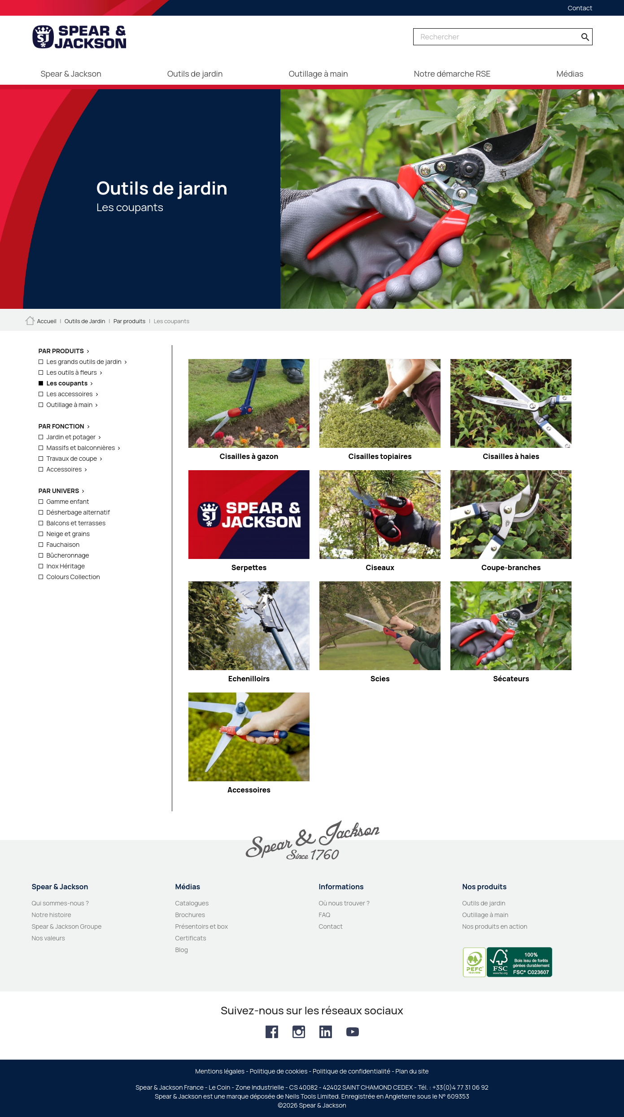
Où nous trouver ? (344, 903)
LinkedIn (325, 1032)
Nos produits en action (495, 926)
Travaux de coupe (72, 458)
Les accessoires (70, 394)
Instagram (298, 1032)
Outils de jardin (484, 903)
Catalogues (192, 903)
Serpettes (249, 567)
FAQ (325, 914)
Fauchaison (63, 544)
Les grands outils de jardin (84, 361)
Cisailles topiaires (380, 456)
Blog (181, 949)
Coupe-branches (511, 567)
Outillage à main (70, 404)
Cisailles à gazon (249, 456)
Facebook (272, 1032)
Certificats (190, 938)
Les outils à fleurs (72, 372)
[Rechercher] (503, 36)
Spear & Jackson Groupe (67, 926)
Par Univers (59, 490)
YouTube (352, 1032)
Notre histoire (51, 914)
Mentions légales (219, 1071)
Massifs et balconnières (81, 447)
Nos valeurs (48, 938)
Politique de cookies (279, 1071)
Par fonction (61, 426)
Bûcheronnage (68, 555)
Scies (380, 679)
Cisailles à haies (511, 456)
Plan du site (412, 1071)
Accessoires (64, 469)
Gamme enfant (68, 501)
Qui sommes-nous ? (60, 903)
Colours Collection (73, 576)
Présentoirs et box (201, 926)
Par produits (61, 350)
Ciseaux (380, 567)
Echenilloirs (249, 679)
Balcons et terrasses (76, 523)
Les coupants (67, 383)
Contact (580, 8)
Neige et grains (68, 533)
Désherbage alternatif (78, 512)
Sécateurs (511, 679)
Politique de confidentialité (351, 1071)
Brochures (190, 914)
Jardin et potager (71, 437)
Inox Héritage (66, 566)
